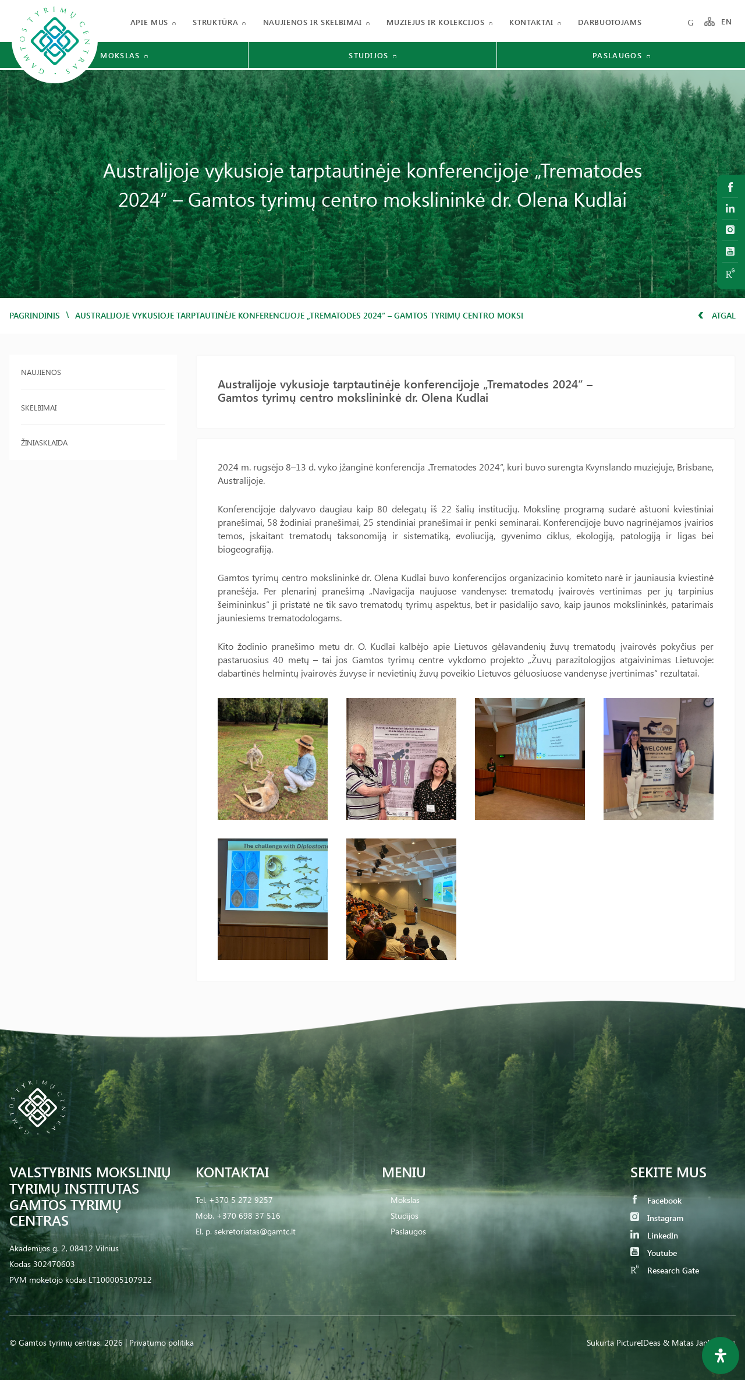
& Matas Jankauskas (699, 1342)
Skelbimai (38, 407)
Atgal (717, 315)
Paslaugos (408, 1231)
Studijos (404, 1215)
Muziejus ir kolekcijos (435, 22)
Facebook (656, 1200)
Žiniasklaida (44, 442)
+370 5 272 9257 (241, 1199)
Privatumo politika (161, 1342)
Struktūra (215, 22)
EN (727, 22)
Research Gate (664, 1270)
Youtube (653, 1252)
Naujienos (41, 372)
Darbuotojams (609, 22)
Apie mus (149, 22)
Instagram (656, 1217)
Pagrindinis (34, 315)
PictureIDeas (638, 1342)
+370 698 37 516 (249, 1215)
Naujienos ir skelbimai (312, 22)
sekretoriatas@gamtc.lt (255, 1231)
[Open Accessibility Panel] (720, 1355)
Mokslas (405, 1199)
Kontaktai (531, 22)
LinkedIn (654, 1235)
